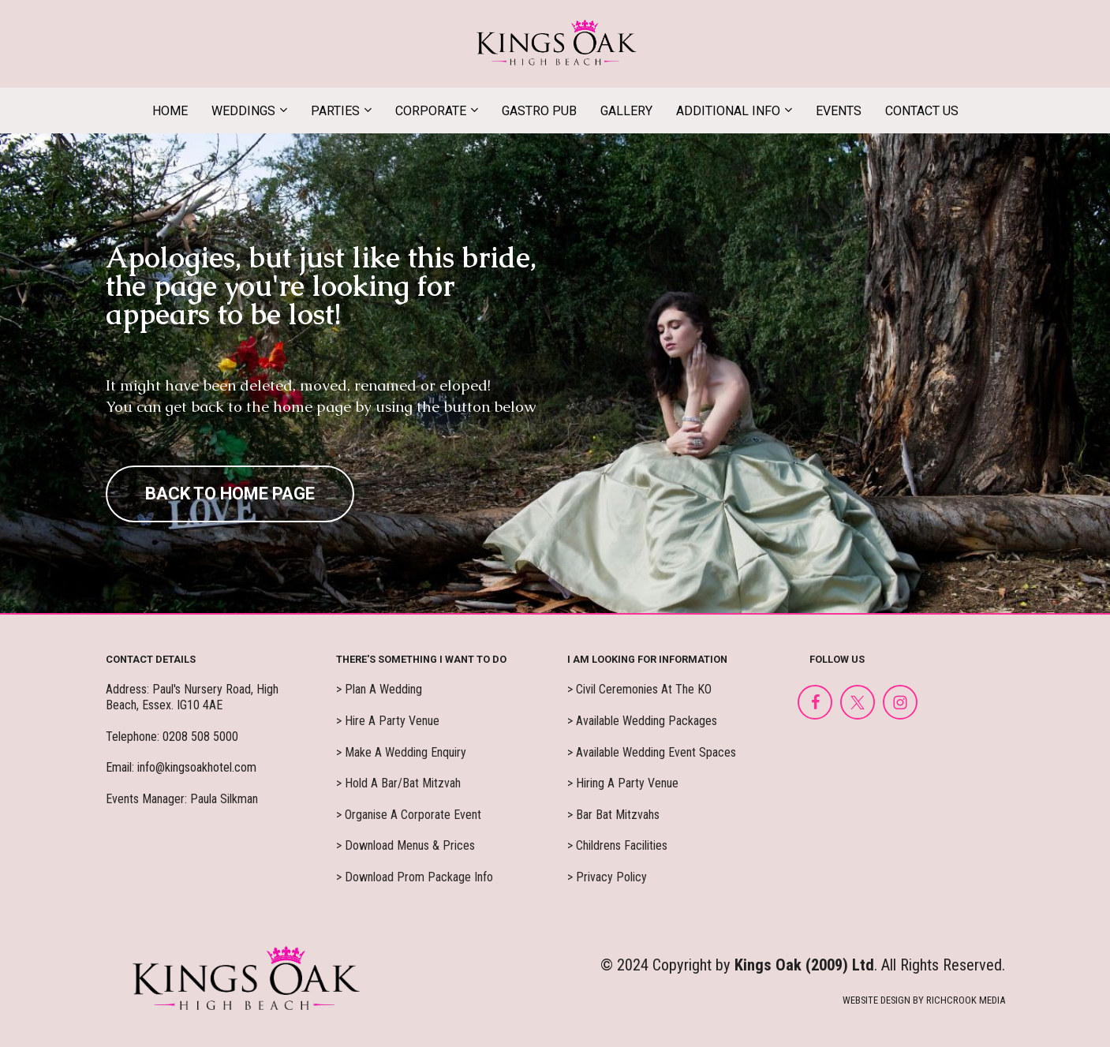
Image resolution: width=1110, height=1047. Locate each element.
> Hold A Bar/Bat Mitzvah (398, 783)
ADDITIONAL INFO (728, 110)
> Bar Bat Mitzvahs (613, 814)
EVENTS (838, 110)
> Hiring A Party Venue (622, 783)
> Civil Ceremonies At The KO (639, 689)
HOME (170, 110)
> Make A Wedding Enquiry (401, 752)
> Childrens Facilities (617, 845)
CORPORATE (430, 110)
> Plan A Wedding (379, 689)
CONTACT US (922, 110)
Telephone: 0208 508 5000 (172, 736)
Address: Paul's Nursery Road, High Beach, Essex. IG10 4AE (192, 697)
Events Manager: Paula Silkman (182, 798)
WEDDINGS (243, 110)
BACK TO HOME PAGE (230, 493)
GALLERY (626, 110)
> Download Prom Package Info (414, 876)
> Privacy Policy (607, 876)
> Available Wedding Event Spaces (651, 752)
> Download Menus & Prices (405, 845)
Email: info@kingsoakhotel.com (181, 767)
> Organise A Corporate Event (408, 814)
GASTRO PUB (539, 110)
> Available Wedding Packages (642, 720)
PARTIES (335, 110)
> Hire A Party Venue (387, 720)
